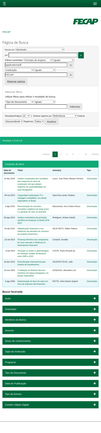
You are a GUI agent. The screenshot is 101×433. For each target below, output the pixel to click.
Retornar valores (16, 81)
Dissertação (92, 178)
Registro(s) (28, 121)
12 (86, 154)
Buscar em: (10, 50)
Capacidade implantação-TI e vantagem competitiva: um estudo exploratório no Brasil (31, 198)
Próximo (95, 154)
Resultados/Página (13, 116)
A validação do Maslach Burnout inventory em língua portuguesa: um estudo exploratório (32, 273)
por (6, 55)
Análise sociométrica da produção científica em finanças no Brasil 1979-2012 (33, 220)
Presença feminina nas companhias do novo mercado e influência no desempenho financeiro (32, 242)
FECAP (6, 31)
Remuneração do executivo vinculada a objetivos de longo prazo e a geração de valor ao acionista (33, 209)
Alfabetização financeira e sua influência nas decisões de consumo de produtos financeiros (33, 231)
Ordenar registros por (42, 116)
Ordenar (81, 116)
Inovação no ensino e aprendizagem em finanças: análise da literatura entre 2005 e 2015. (33, 253)
